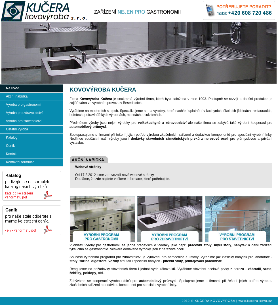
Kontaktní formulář (20, 162)
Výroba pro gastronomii (23, 105)
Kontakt (12, 154)
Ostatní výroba (17, 129)
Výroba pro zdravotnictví (24, 113)
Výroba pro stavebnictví (23, 121)
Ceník (10, 146)
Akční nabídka (17, 96)
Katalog (12, 137)
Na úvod (12, 88)
